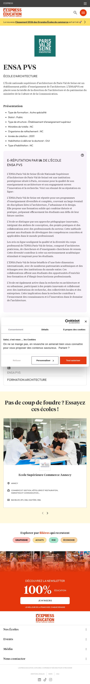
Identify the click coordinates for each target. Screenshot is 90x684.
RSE (54, 540)
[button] (45, 629)
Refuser (17, 360)
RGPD (50, 674)
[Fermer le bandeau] (86, 322)
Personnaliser (45, 360)
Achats (39, 540)
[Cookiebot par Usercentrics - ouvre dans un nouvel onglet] (67, 321)
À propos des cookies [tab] (74, 329)
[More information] (82, 156)
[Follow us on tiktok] (45, 679)
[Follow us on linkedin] (39, 679)
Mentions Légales (38, 674)
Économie (69, 540)
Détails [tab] (45, 329)
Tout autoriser (73, 360)
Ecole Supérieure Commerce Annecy (45, 475)
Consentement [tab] (15, 329)
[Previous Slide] (42, 513)
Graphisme (21, 540)
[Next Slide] (47, 513)
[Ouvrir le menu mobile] (85, 3)
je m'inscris (45, 600)
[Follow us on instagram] (50, 679)
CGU (57, 674)
